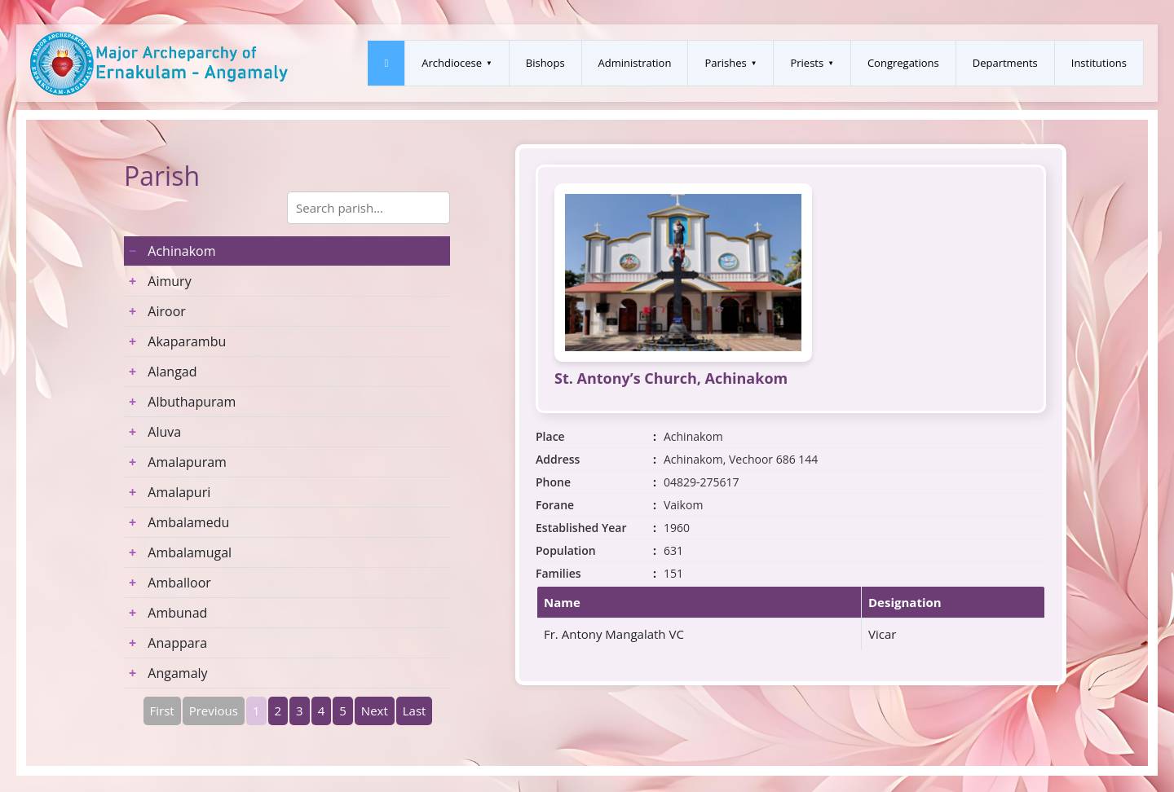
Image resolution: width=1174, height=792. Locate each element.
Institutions (1099, 62)
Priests (806, 62)
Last (414, 710)
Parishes (725, 62)
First (162, 710)
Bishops (545, 62)
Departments (1005, 62)
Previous (213, 710)
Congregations (903, 62)
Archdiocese (451, 62)
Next (374, 710)
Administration (635, 62)
